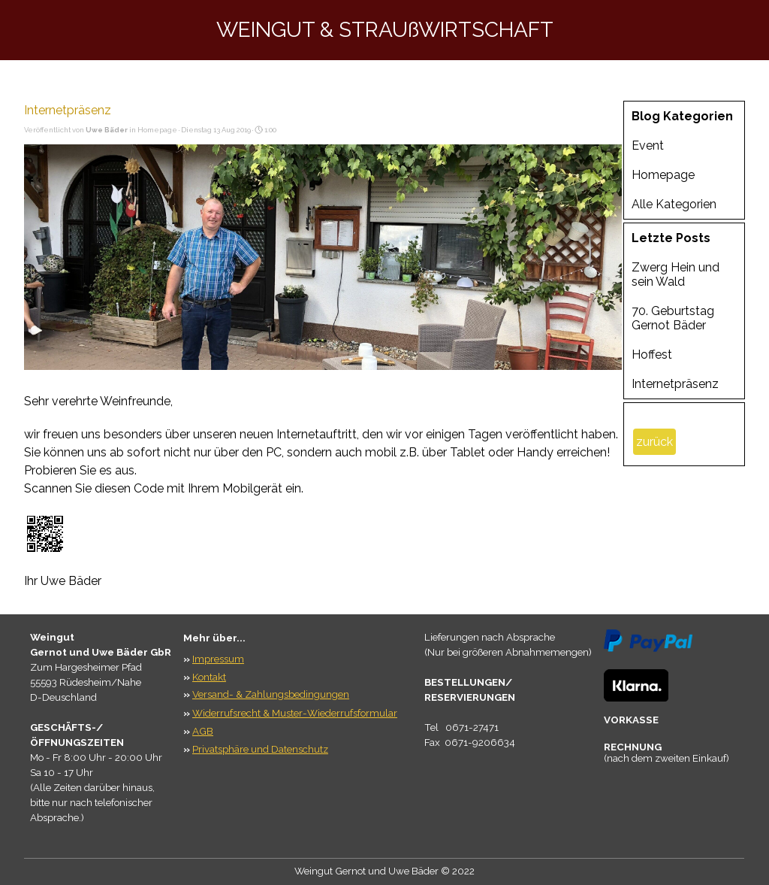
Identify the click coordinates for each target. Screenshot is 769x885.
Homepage (663, 175)
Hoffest (652, 354)
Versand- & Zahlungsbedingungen (270, 694)
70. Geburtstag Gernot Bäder (673, 318)
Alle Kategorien (674, 204)
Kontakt (209, 677)
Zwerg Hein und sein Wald (675, 274)
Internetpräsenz (675, 384)
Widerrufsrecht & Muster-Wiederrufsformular (294, 713)
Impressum (218, 659)
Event (648, 145)
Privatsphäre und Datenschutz (260, 749)
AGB (202, 731)
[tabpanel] (103, 734)
